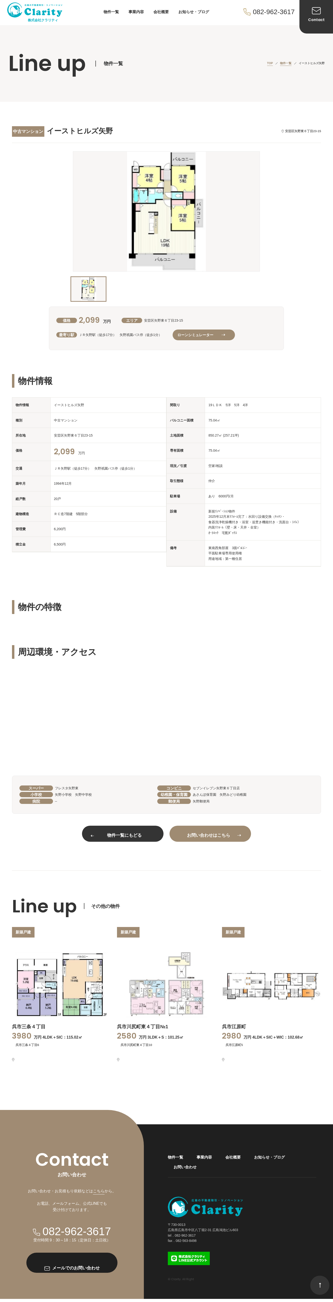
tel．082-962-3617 (182, 1238)
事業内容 (136, 12)
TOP (270, 63)
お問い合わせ (185, 1170)
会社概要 (161, 12)
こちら (99, 1194)
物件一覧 (111, 12)
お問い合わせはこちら (214, 835)
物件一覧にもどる (116, 835)
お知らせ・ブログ (193, 12)
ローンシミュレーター (201, 335)
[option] (166, 211)
